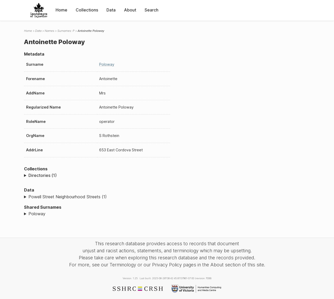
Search (151, 10)
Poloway (106, 64)
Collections (87, 10)
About (130, 10)
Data (111, 10)
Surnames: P (65, 31)
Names (49, 31)
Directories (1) (42, 175)
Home (61, 10)
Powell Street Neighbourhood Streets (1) (67, 196)
